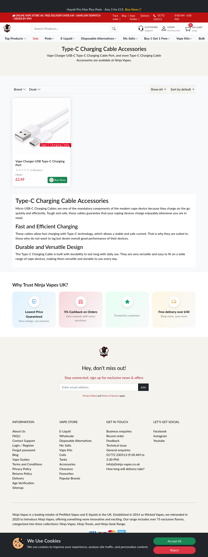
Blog (124, 15)
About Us (18, 431)
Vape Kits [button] (184, 38)
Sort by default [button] (181, 89)
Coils (62, 455)
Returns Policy (22, 473)
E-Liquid (65, 431)
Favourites (66, 473)
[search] (114, 28)
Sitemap (18, 487)
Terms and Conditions (27, 464)
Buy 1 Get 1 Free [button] (157, 38)
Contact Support (23, 440)
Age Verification (23, 483)
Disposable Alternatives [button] (99, 38)
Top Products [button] (16, 38)
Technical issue (116, 445)
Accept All (175, 541)
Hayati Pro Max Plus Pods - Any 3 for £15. (104, 9)
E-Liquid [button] (68, 38)
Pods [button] (50, 38)
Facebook (159, 431)
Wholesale (66, 436)
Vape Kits (65, 450)
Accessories (67, 464)
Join (143, 387)
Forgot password (23, 450)
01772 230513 (159, 17)
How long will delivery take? (125, 469)
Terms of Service (110, 395)
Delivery (144, 15)
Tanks (63, 459)
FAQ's (16, 436)
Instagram (160, 436)
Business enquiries (119, 431)
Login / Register (23, 445)
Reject (174, 550)
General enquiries (118, 450)
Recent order (115, 436)
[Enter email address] (98, 387)
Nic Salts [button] (131, 38)
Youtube (159, 440)
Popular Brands (69, 478)
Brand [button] (20, 89)
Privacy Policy (90, 395)
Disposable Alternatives (75, 440)
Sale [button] (36, 38)
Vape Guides (21, 459)
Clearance (66, 469)
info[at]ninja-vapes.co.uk (123, 464)
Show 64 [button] (157, 89)
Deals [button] (35, 89)
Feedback (112, 440)
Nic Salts (65, 445)
